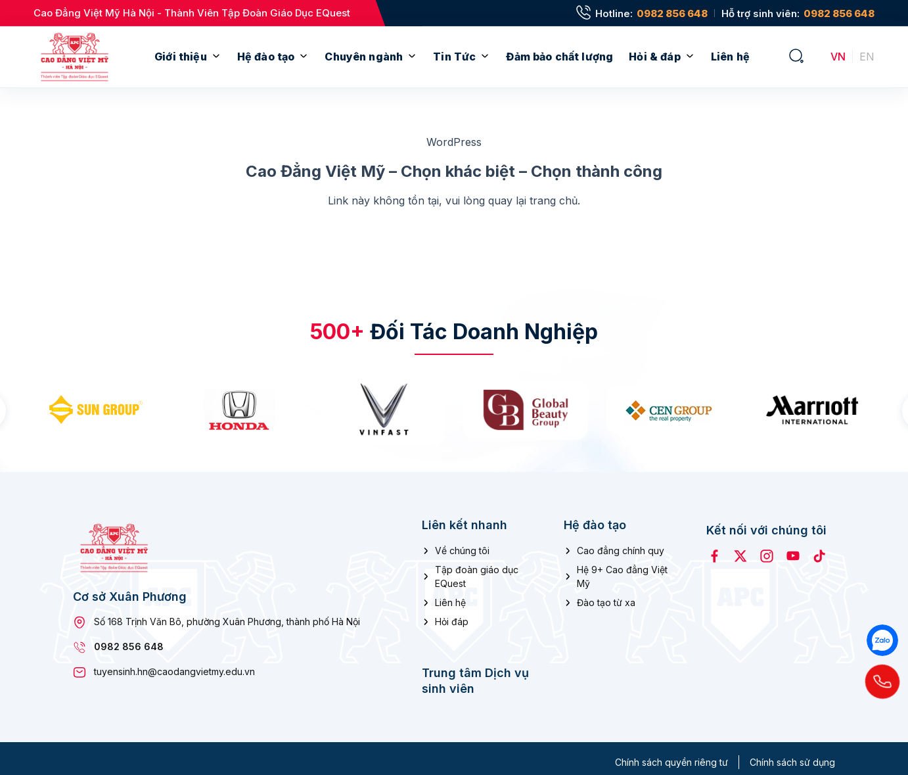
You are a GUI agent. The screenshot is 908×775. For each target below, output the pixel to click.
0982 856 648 (672, 13)
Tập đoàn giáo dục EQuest (476, 569)
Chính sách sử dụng (792, 755)
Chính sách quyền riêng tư (671, 755)
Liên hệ (730, 56)
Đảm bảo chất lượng (559, 56)
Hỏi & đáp (654, 56)
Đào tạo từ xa (606, 595)
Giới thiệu (180, 56)
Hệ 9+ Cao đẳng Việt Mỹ (622, 569)
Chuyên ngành (364, 56)
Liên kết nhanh (464, 517)
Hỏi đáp (451, 614)
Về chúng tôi (462, 543)
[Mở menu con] (216, 57)
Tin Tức (454, 56)
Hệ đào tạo (266, 56)
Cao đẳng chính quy (620, 543)
